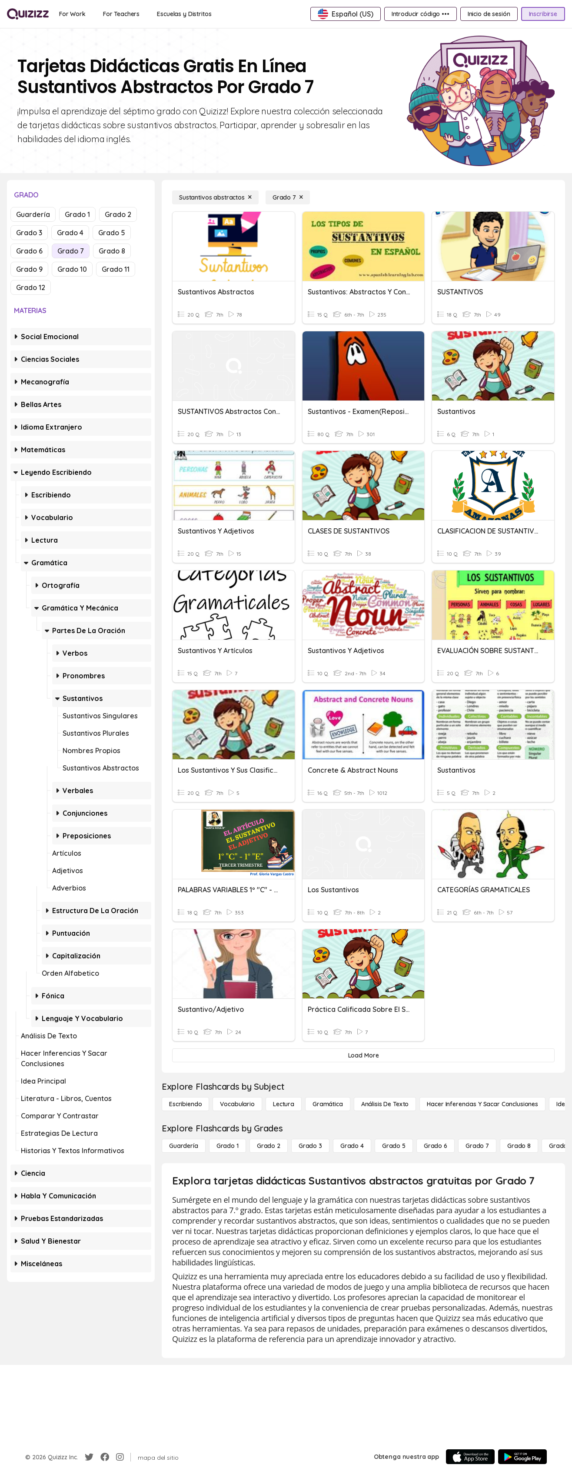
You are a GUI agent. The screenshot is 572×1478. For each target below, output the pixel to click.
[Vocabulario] (237, 1104)
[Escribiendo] (185, 1104)
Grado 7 (70, 251)
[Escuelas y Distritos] (184, 14)
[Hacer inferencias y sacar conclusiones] (482, 1104)
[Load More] (363, 1055)
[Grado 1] (227, 1146)
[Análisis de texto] (385, 1104)
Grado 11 (116, 269)
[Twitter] (89, 1457)
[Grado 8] (519, 1146)
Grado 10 (72, 269)
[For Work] (72, 14)
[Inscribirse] (543, 14)
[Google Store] (522, 1456)
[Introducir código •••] (420, 14)
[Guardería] (184, 1146)
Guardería (33, 214)
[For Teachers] (121, 14)
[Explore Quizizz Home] (28, 14)
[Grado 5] (394, 1146)
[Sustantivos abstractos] (215, 197)
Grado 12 (30, 287)
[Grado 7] (288, 197)
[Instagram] (120, 1457)
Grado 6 (29, 251)
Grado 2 (118, 214)
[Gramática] (327, 1104)
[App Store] (470, 1456)
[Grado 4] (352, 1146)
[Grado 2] (268, 1146)
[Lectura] (284, 1104)
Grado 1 (77, 214)
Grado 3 (29, 232)
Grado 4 (70, 232)
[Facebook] (104, 1457)
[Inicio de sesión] (489, 14)
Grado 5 (111, 232)
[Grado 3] (310, 1146)
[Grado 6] (435, 1146)
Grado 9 (29, 269)
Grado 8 (112, 251)
